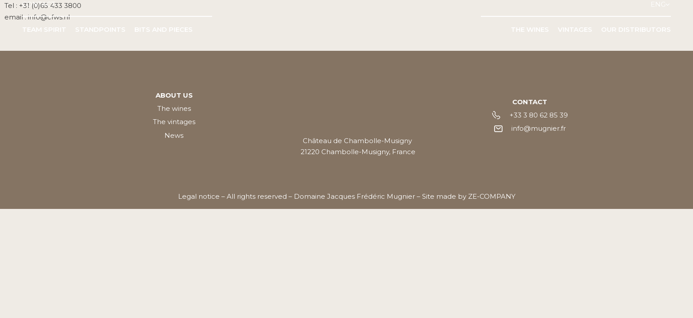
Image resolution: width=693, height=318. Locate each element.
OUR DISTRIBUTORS (636, 29)
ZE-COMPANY (491, 196)
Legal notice (199, 196)
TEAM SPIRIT (44, 29)
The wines (174, 108)
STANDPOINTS (100, 29)
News (173, 135)
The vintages (174, 121)
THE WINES (530, 29)
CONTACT (38, 4)
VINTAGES (575, 29)
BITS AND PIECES (163, 29)
